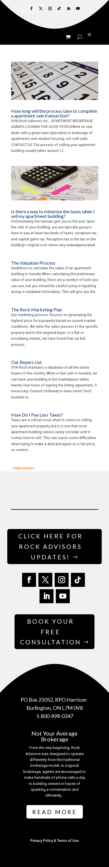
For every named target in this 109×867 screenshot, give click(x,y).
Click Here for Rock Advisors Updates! (50, 546)
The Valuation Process (33, 263)
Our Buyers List (26, 362)
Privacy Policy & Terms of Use (54, 841)
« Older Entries (23, 468)
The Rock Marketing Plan (36, 309)
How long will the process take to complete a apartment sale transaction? (54, 113)
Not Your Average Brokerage (54, 736)
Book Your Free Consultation (50, 632)
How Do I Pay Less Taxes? (37, 414)
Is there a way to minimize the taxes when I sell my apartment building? (53, 214)
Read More (54, 811)
